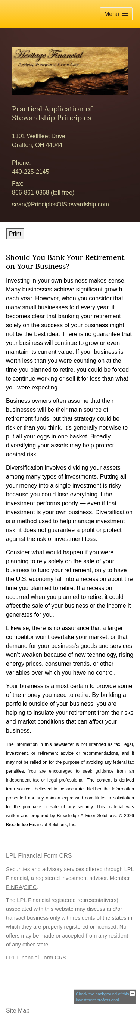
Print (15, 234)
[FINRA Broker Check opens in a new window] (105, 1005)
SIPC (30, 887)
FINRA (14, 887)
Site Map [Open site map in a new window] (17, 1010)
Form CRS (53, 958)
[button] (116, 13)
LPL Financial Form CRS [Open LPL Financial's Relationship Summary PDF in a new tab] (39, 855)
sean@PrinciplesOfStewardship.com (60, 204)
